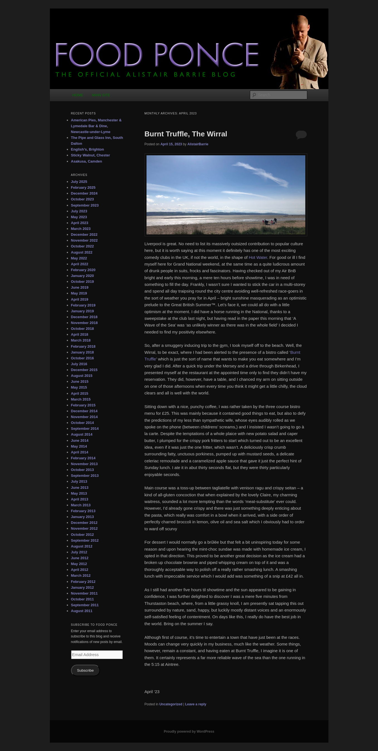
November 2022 (84, 240)
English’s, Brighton (87, 149)
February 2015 (83, 405)
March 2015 (81, 399)
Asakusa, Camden (86, 161)
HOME (77, 95)
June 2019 (80, 287)
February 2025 (83, 187)
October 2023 (82, 199)
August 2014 (81, 434)
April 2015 (79, 393)
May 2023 (79, 217)
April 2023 (79, 223)
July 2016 (79, 364)
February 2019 (83, 305)
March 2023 (81, 229)
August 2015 (81, 376)
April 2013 (79, 499)
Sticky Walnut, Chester (90, 155)
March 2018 (81, 340)
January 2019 (82, 311)
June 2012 (80, 558)
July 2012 (79, 552)
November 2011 (84, 593)
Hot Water (258, 257)
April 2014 (79, 452)
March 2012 (81, 575)
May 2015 (79, 387)
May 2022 (79, 258)
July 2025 (79, 182)
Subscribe (85, 670)
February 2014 (83, 458)
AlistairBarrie (197, 144)
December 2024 (84, 193)
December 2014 (84, 411)
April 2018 (79, 334)
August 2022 (81, 252)
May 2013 (79, 493)
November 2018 (84, 323)
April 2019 (79, 299)
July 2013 (79, 481)
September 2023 (85, 205)
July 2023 (79, 211)
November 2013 (84, 464)
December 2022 (84, 234)
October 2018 (82, 329)
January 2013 (82, 517)
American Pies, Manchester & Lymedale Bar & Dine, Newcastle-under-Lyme (96, 126)
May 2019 (79, 293)
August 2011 (81, 611)
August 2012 (81, 546)
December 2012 (84, 523)
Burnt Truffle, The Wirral (186, 134)
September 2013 (85, 475)
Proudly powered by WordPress (189, 731)
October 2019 (82, 281)
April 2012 (79, 570)
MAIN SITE (101, 95)
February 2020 (83, 270)
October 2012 (82, 534)
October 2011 (82, 599)
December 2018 (84, 317)
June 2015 (80, 381)
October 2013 (82, 470)
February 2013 (83, 511)
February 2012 (83, 582)
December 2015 (84, 370)
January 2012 (82, 587)
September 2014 (85, 428)
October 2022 (82, 246)
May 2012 (79, 564)
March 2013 (81, 505)
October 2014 (82, 423)
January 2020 (82, 276)
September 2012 (85, 540)
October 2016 (82, 358)
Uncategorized (170, 704)
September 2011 (85, 605)
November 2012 (84, 528)
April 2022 (79, 264)
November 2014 (84, 417)
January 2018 (82, 352)
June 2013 (80, 487)
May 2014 (79, 446)
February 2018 (83, 346)
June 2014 (80, 440)
